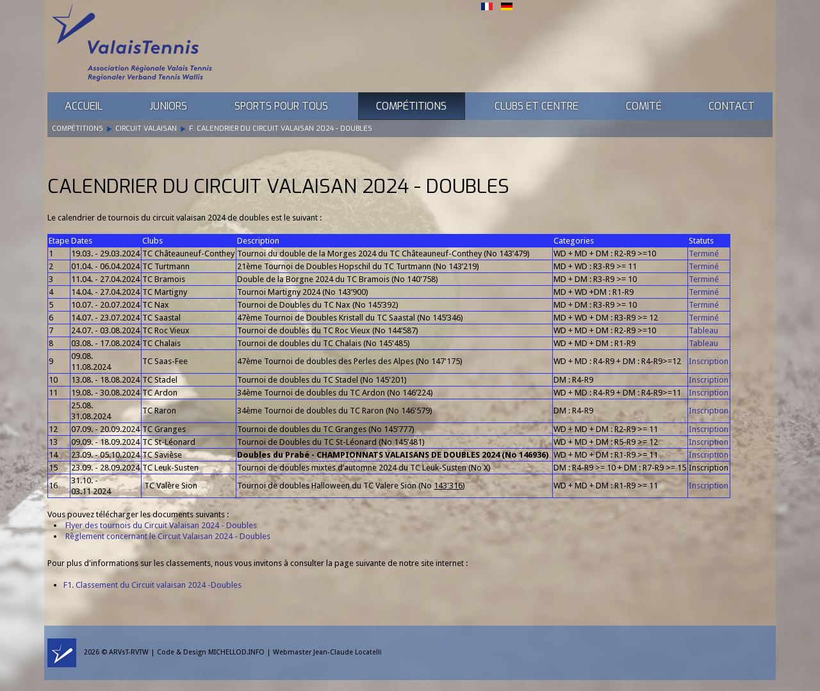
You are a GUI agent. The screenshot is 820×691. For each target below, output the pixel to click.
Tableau (703, 330)
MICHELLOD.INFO (236, 652)
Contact (732, 106)
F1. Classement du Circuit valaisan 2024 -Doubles (152, 585)
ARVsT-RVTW (129, 652)
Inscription (708, 361)
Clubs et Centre (536, 106)
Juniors (168, 106)
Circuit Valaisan (146, 128)
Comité (644, 106)
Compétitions (411, 106)
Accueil (83, 106)
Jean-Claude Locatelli (347, 652)
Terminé (704, 253)
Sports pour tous (281, 106)
